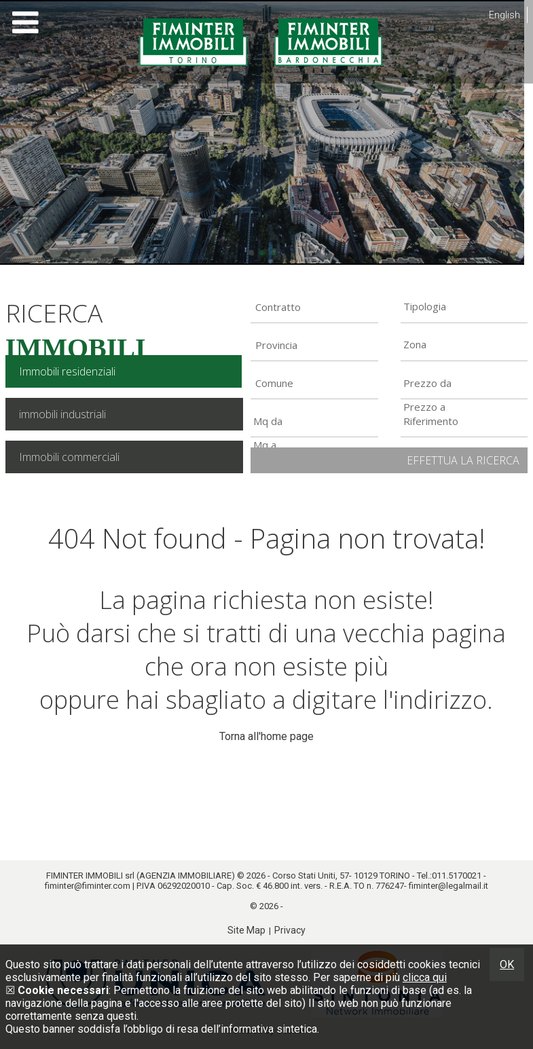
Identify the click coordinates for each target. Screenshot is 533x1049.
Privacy (290, 930)
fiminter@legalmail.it (448, 886)
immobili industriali (62, 414)
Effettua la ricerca (463, 460)
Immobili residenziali (67, 371)
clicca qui (425, 977)
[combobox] (314, 306)
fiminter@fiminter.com (87, 886)
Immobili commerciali (69, 456)
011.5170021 (456, 875)
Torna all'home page (266, 736)
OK (507, 964)
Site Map (246, 930)
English (504, 15)
